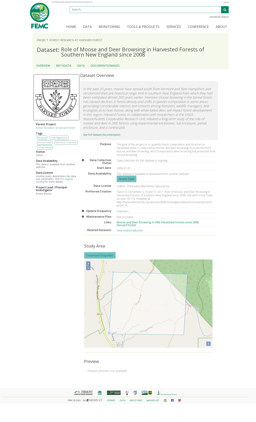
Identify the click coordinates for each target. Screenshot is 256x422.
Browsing (42, 137)
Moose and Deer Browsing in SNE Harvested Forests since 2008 (158, 222)
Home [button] (71, 27)
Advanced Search (219, 17)
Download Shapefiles (99, 255)
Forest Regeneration (59, 137)
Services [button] (173, 27)
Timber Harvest (45, 147)
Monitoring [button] (109, 27)
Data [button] (87, 27)
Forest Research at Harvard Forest (55, 127)
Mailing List (153, 400)
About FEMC (136, 400)
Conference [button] (198, 27)
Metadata (63, 66)
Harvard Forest (44, 142)
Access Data (126, 179)
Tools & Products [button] (143, 27)
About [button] (221, 27)
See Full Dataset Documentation (101, 134)
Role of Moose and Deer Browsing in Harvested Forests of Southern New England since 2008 (120, 52)
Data (81, 66)
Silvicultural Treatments (66, 142)
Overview (43, 66)
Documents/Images (105, 66)
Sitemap (111, 400)
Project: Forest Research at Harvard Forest (70, 40)
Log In (226, 3)
